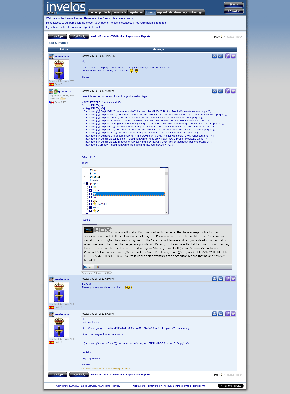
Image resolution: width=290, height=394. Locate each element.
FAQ (202, 386)
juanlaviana (62, 56)
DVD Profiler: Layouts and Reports (130, 36)
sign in (87, 27)
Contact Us (139, 386)
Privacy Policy (154, 386)
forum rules (110, 18)
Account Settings (173, 386)
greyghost (64, 91)
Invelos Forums (99, 36)
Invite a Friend (191, 386)
